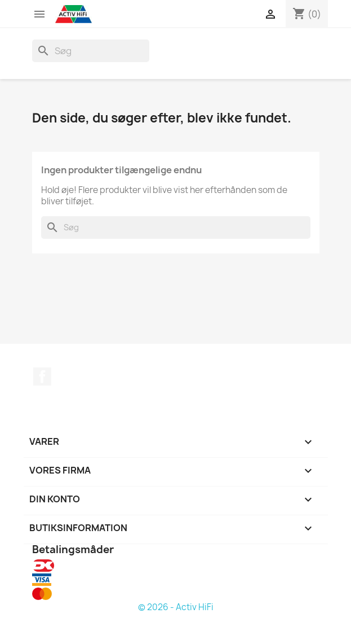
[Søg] (90, 51)
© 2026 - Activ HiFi (176, 607)
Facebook (42, 376)
